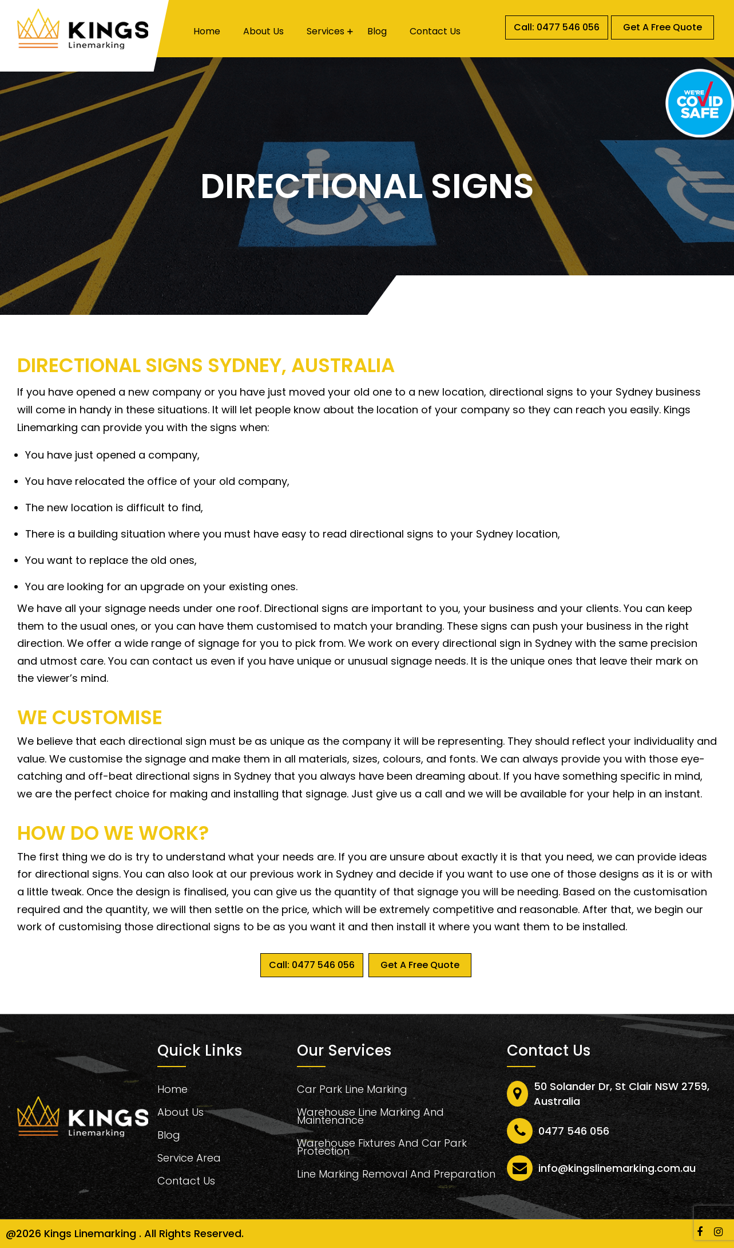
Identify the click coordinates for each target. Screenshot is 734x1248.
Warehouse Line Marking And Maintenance (370, 1117)
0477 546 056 (573, 1131)
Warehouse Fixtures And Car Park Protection (382, 1148)
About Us (263, 31)
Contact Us (435, 31)
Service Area (189, 1159)
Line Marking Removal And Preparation (396, 1175)
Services (325, 31)
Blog (377, 31)
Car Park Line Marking (352, 1090)
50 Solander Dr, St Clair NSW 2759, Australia (621, 1093)
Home (206, 31)
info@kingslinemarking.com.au (617, 1168)
